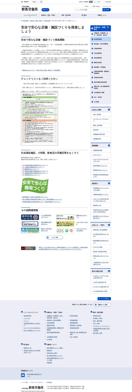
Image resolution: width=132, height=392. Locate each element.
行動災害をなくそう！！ (31, 175)
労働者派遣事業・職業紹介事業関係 (101, 72)
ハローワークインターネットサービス (101, 160)
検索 (107, 9)
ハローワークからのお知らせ (32, 327)
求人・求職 (96, 322)
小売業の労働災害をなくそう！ (33, 167)
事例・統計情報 (98, 312)
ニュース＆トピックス (31, 312)
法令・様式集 (98, 97)
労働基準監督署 (97, 150)
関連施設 (49, 361)
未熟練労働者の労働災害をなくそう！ (35, 173)
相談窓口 (101, 183)
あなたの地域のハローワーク (32, 329)
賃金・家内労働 (97, 320)
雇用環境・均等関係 (100, 67)
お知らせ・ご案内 (101, 225)
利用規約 (49, 381)
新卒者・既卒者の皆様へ (100, 252)
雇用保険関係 (98, 58)
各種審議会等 (97, 139)
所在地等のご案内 (52, 351)
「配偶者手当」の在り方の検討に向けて (101, 263)
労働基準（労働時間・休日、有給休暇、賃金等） (101, 34)
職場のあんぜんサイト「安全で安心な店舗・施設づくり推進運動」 (41, 70)
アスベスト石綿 (97, 247)
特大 (99, 1)
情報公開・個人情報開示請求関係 (101, 87)
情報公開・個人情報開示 (100, 230)
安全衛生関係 (98, 39)
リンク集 (25, 381)
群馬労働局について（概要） (55, 346)
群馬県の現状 (97, 315)
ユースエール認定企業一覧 (101, 287)
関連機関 (101, 146)
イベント (26, 320)
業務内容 (49, 349)
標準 (91, 1)
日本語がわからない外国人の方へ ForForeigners (101, 211)
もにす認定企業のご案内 (100, 291)
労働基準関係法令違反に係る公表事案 (101, 328)
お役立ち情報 (101, 110)
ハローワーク (97, 155)
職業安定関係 (98, 62)
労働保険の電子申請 (99, 134)
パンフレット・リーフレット (101, 120)
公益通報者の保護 (99, 92)
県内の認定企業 (101, 271)
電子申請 (95, 130)
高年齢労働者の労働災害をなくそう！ (35, 171)
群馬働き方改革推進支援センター (101, 175)
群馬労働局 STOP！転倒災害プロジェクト (35, 197)
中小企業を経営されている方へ (101, 235)
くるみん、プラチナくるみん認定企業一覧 (101, 277)
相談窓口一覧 (97, 205)
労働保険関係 (98, 48)
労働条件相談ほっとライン (101, 194)
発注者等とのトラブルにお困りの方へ (101, 217)
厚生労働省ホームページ (100, 166)
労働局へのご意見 (103, 305)
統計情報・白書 (97, 332)
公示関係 (96, 102)
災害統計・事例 (97, 317)
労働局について (52, 343)
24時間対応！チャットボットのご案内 (101, 189)
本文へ (87, 6)
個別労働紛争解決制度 (100, 82)
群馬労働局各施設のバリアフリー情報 (55, 357)
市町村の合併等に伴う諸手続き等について (32, 350)
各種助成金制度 (98, 77)
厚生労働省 (108, 1)
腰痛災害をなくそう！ (30, 169)
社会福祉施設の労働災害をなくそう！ (35, 165)
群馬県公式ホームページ (100, 170)
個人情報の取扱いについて (54, 354)
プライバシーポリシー (37, 381)
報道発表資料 (27, 315)
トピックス (27, 317)
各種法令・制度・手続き (101, 28)
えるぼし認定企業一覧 (99, 282)
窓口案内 (27, 343)
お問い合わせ (96, 6)
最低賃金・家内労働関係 (101, 44)
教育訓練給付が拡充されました (101, 242)
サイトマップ (107, 6)
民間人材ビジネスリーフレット (101, 257)
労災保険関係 (98, 53)
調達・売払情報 (97, 125)
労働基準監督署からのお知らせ (32, 323)
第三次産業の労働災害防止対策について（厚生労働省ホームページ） (42, 199)
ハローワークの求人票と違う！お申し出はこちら (101, 200)
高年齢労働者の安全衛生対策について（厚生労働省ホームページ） (41, 201)
